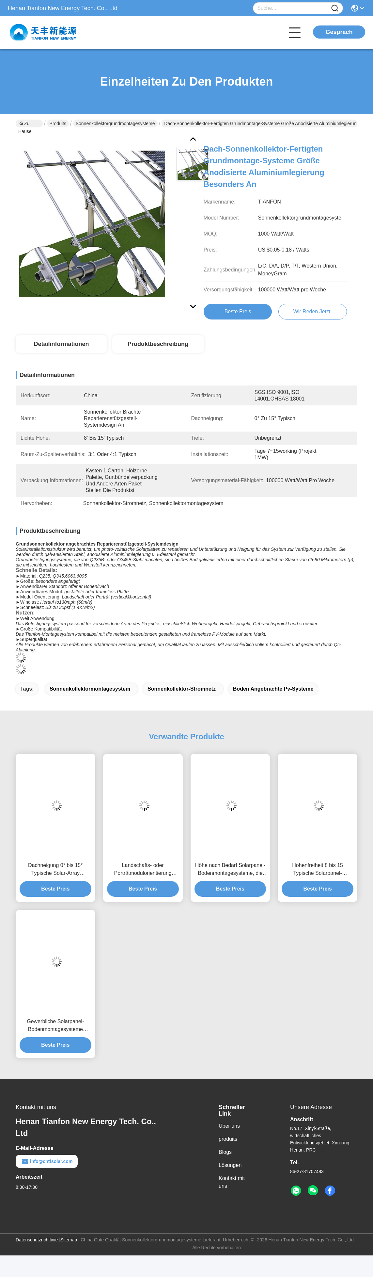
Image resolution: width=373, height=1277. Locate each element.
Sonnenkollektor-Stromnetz (182, 689)
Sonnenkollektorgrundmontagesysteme (115, 123)
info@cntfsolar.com (46, 1161)
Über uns (229, 1126)
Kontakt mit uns (232, 1182)
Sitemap (68, 1239)
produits (228, 1139)
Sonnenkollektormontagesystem (90, 689)
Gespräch (338, 32)
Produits (58, 123)
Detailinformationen (61, 344)
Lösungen (230, 1165)
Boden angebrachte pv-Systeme (273, 689)
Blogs (225, 1152)
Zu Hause (24, 124)
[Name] (335, 8)
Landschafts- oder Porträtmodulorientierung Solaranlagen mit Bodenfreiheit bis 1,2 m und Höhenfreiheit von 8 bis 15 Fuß (143, 869)
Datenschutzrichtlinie (37, 1239)
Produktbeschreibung (158, 344)
